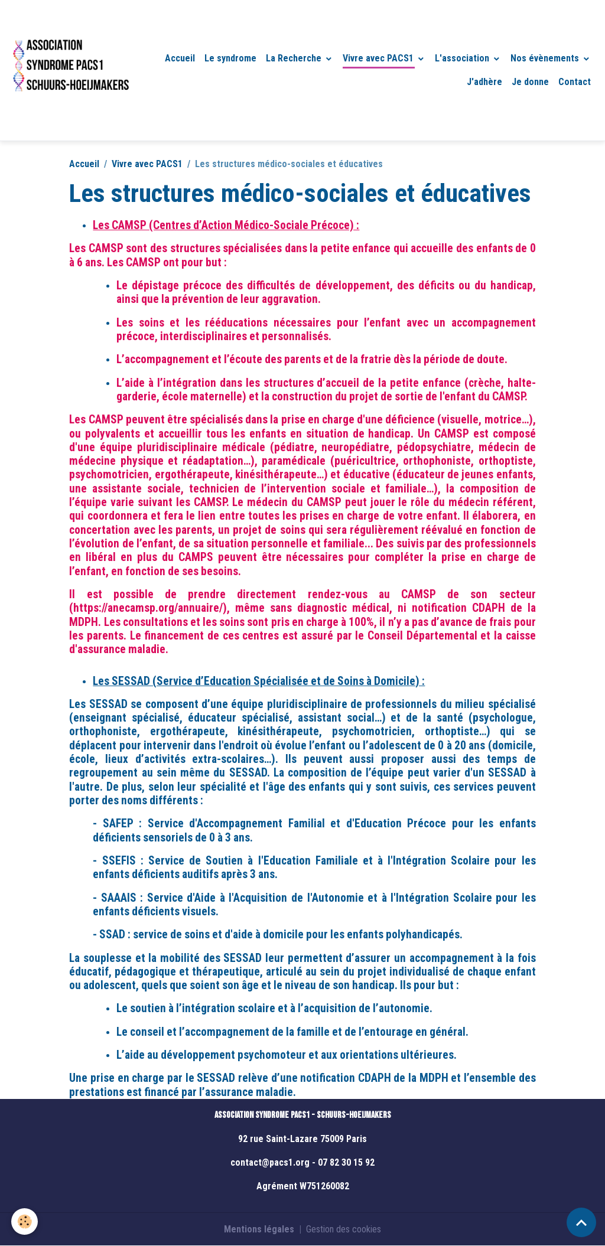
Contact (574, 81)
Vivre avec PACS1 (379, 58)
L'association (463, 58)
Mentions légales (259, 1229)
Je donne (530, 81)
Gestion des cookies (343, 1229)
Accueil (180, 58)
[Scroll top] (581, 1222)
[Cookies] (25, 1221)
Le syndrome (230, 58)
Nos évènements (545, 58)
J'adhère (484, 81)
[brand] (70, 70)
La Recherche (295, 58)
